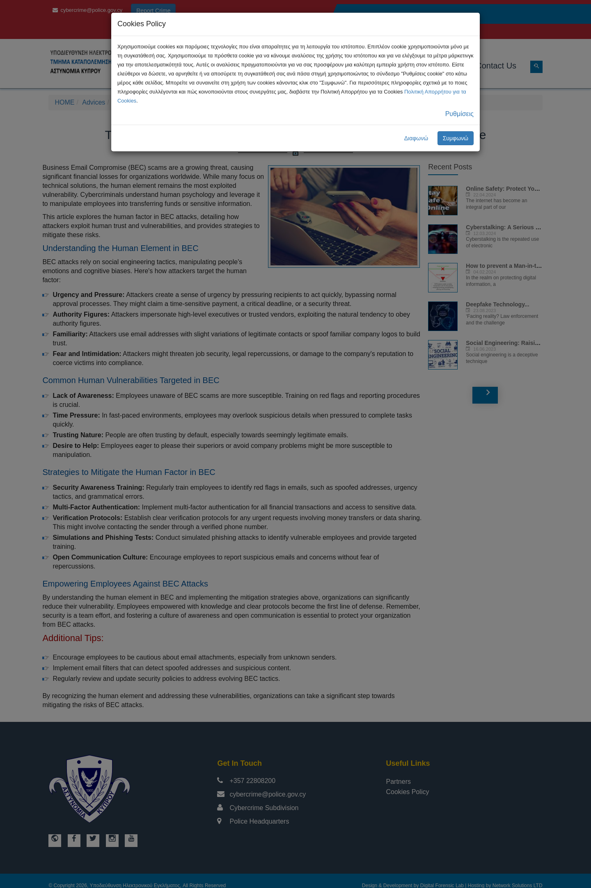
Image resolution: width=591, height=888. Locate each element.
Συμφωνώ (455, 138)
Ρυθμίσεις (459, 113)
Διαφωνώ (416, 138)
